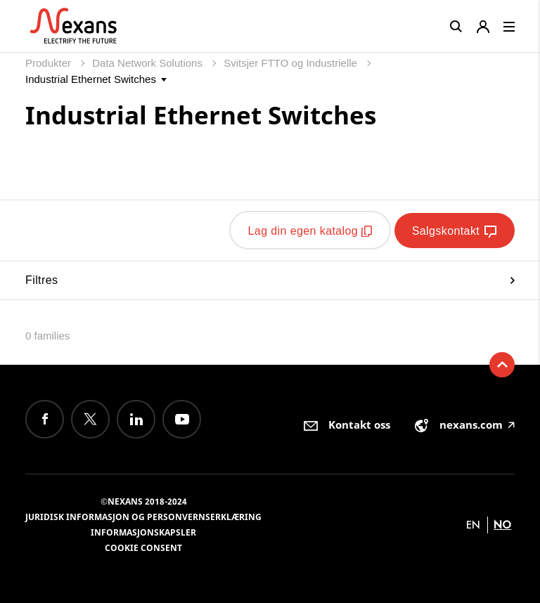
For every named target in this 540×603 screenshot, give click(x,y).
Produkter (49, 63)
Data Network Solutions (148, 63)
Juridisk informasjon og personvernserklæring (143, 516)
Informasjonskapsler (143, 532)
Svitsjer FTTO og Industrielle (292, 63)
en (473, 524)
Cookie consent (143, 547)
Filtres (270, 279)
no (502, 524)
